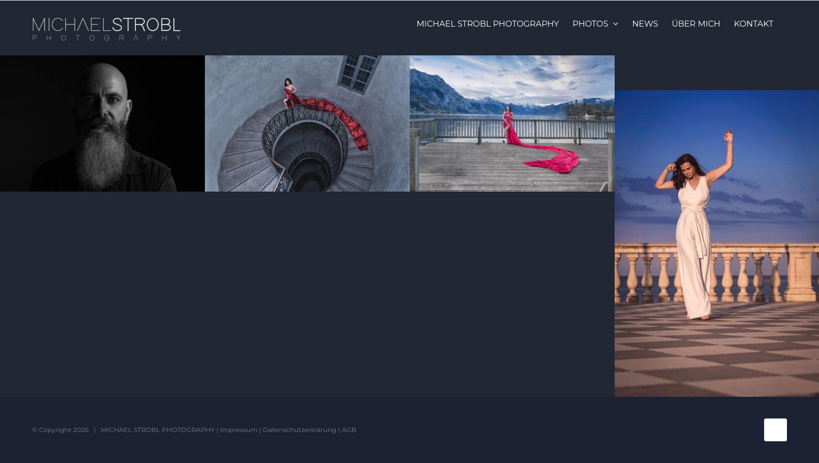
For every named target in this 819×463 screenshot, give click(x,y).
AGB (349, 430)
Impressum (239, 430)
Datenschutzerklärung (299, 430)
